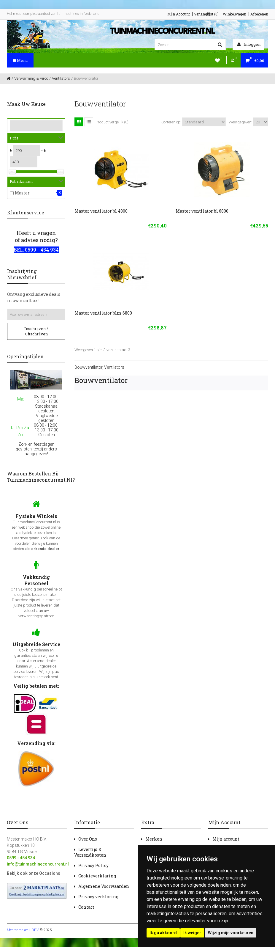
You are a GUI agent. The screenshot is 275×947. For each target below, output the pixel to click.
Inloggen (248, 44)
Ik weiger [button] (192, 932)
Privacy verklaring (98, 896)
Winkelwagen (234, 14)
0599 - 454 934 (21, 857)
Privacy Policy (93, 865)
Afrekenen (259, 14)
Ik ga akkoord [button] (163, 932)
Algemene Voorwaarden (103, 886)
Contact (86, 907)
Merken (153, 839)
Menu (20, 60)
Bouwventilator (88, 367)
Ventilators (114, 367)
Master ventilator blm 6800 (103, 313)
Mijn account (225, 839)
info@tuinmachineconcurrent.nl (38, 864)
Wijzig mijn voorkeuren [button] (230, 932)
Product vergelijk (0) (112, 122)
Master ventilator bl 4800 (101, 211)
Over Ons (87, 839)
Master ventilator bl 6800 (202, 211)
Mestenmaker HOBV (23, 930)
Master (22, 193)
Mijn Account (178, 14)
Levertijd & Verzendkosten (90, 852)
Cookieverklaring (97, 876)
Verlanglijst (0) (206, 14)
